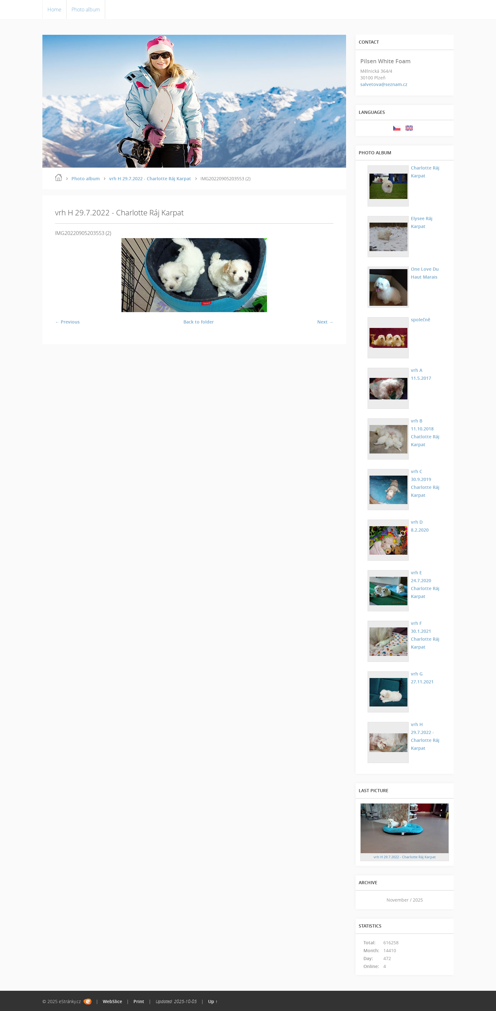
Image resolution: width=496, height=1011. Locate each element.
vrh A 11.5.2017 (421, 374)
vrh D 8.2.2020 (419, 526)
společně (420, 319)
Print (138, 1001)
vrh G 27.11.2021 (422, 677)
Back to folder (198, 322)
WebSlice (112, 1001)
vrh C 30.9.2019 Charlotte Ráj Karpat (425, 483)
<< (367, 900)
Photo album (85, 9)
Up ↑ (213, 1001)
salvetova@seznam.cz (383, 84)
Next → (325, 322)
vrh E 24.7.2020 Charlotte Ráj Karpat (425, 584)
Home (54, 9)
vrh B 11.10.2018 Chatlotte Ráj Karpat (425, 432)
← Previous (67, 322)
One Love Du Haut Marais (424, 273)
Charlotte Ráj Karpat (425, 171)
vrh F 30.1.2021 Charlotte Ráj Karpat (425, 635)
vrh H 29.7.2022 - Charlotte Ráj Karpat (150, 179)
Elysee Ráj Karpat (421, 222)
